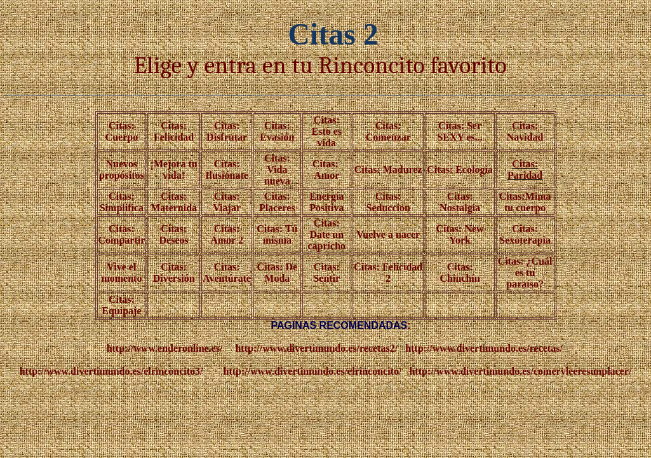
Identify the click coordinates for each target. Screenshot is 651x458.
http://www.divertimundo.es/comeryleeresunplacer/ (520, 371)
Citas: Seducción (388, 202)
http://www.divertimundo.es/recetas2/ (316, 348)
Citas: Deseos (174, 234)
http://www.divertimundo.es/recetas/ (484, 348)
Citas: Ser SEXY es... (459, 131)
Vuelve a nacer (388, 234)
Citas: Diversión (174, 272)
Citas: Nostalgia (460, 202)
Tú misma (280, 234)
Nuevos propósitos (121, 169)
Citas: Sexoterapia (525, 234)
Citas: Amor (326, 169)
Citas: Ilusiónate (226, 169)
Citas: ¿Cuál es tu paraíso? (525, 272)
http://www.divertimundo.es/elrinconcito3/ (111, 371)
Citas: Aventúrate (227, 272)
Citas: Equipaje (121, 305)
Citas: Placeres (277, 202)
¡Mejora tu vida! (174, 169)
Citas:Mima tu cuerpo (525, 202)
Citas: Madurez (388, 169)
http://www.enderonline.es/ (165, 348)
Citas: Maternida (174, 202)
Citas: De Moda (277, 272)
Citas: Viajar (227, 202)
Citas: (227, 228)
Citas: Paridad (524, 169)
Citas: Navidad (525, 131)
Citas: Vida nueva (277, 169)
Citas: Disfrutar (226, 131)
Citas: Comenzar (388, 131)
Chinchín (460, 278)
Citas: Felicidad (174, 131)
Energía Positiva (326, 202)
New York (466, 234)
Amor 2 (226, 240)
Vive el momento (121, 272)
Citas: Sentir (326, 272)
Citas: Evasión (277, 131)
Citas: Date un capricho (327, 234)
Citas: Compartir (121, 234)
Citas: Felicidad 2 (388, 272)
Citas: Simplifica (122, 202)
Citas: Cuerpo (121, 131)
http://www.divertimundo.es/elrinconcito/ (313, 371)
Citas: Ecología (460, 169)
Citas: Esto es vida (326, 131)
